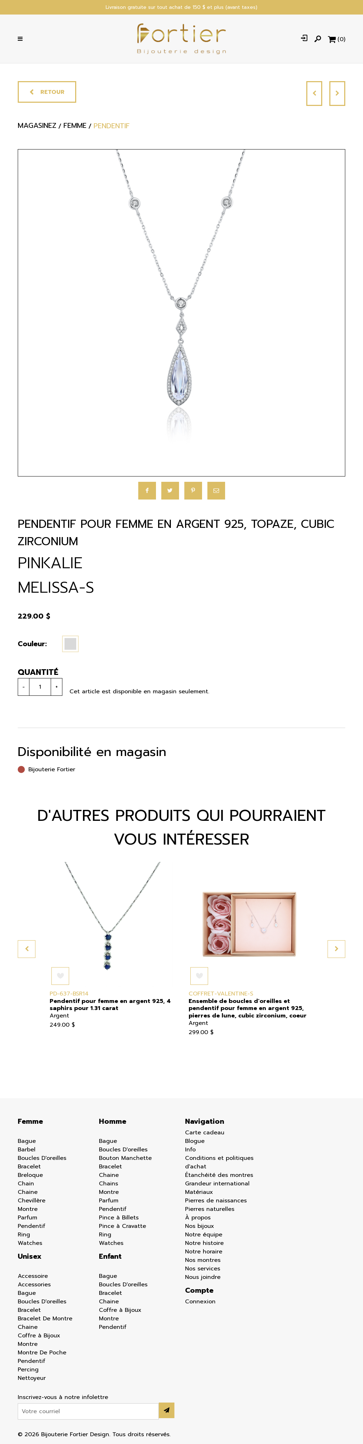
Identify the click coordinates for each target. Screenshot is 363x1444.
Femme (30, 1121)
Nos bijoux (199, 1226)
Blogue (195, 1141)
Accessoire (33, 1276)
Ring (24, 1234)
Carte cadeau (204, 1132)
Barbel (26, 1149)
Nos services (202, 1268)
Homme (112, 1121)
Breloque (30, 1175)
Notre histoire (204, 1243)
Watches (30, 1243)
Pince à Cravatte (122, 1226)
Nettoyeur (32, 1378)
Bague (27, 1141)
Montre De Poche (42, 1352)
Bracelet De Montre (45, 1318)
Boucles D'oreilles (42, 1158)
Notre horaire (203, 1251)
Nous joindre (202, 1277)
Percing (28, 1369)
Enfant (110, 1256)
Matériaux (199, 1192)
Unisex (29, 1256)
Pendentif (31, 1226)
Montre (28, 1209)
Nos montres (202, 1260)
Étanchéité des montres (219, 1175)
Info (190, 1149)
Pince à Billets (119, 1217)
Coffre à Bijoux (39, 1335)
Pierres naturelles (209, 1209)
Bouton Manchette (125, 1158)
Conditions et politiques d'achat (219, 1162)
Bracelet (29, 1166)
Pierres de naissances (216, 1200)
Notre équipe (203, 1234)
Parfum (27, 1217)
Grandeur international (217, 1183)
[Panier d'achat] (336, 39)
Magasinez (37, 128)
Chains (108, 1183)
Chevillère (31, 1200)
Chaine (28, 1192)
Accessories (34, 1284)
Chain (26, 1183)
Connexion (200, 1301)
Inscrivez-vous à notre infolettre (63, 1397)
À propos (198, 1217)
